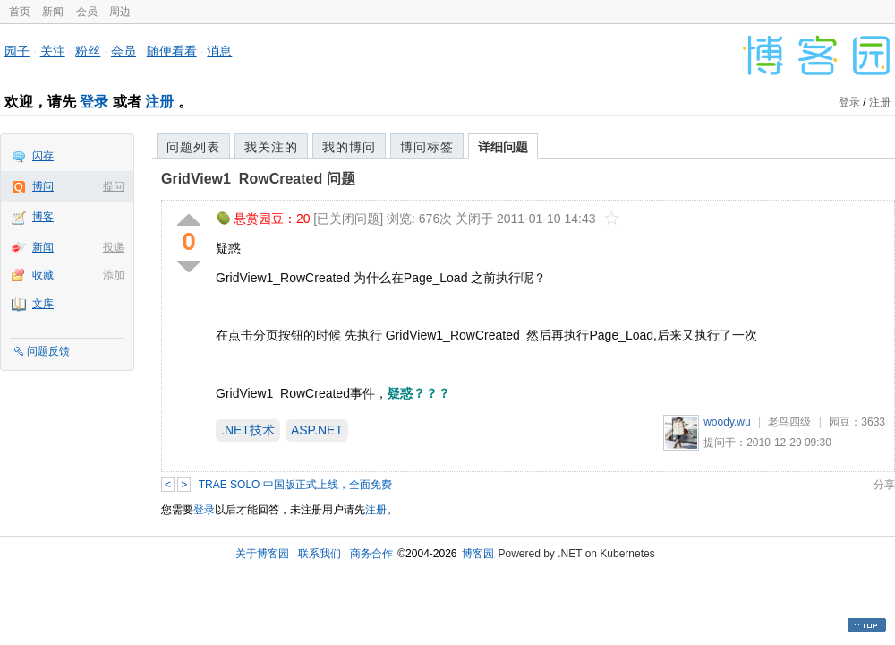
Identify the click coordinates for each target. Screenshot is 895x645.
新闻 (53, 11)
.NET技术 (248, 430)
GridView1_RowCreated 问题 (258, 178)
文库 (43, 303)
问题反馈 (48, 351)
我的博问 (349, 147)
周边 (120, 11)
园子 (17, 51)
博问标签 (427, 147)
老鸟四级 (789, 422)
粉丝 (87, 51)
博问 (43, 186)
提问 (113, 186)
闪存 (43, 156)
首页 (19, 11)
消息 (219, 51)
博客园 (478, 553)
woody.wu (726, 422)
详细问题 (503, 147)
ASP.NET (317, 430)
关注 (52, 51)
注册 (159, 101)
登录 (94, 101)
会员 (87, 11)
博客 (43, 217)
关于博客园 (262, 553)
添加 (113, 275)
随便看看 (172, 51)
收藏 (43, 275)
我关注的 (271, 147)
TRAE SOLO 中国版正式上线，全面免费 (295, 484)
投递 (113, 247)
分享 (884, 484)
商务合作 (371, 553)
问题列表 (193, 147)
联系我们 (319, 553)
